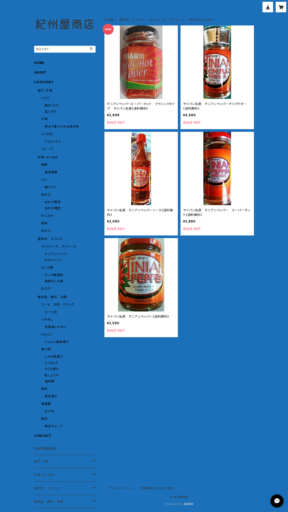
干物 (44, 119)
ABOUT (40, 72)
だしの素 (47, 267)
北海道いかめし (56, 327)
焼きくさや (52, 105)
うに (44, 179)
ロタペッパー (54, 260)
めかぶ (46, 230)
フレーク (47, 149)
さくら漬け (52, 369)
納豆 (44, 418)
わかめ (49, 411)
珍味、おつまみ (48, 157)
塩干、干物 (45, 90)
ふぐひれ (47, 134)
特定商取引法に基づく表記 (157, 488)
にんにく (47, 334)
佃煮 (44, 164)
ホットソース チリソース (166, 20)
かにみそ (47, 215)
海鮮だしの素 (54, 281)
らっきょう (51, 363)
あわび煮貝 (53, 202)
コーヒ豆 (51, 312)
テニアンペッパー (56, 254)
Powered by (179, 504)
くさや (45, 98)
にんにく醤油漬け (57, 342)
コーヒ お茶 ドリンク (57, 304)
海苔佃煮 (51, 172)
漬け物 (46, 349)
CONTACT (42, 436)
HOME (109, 20)
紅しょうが (52, 375)
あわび (46, 194)
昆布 (44, 389)
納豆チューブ (54, 426)
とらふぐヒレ (53, 141)
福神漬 (49, 381)
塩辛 (44, 223)
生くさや (50, 111)
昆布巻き (51, 396)
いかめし (47, 319)
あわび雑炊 (53, 208)
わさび (45, 288)
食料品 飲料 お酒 (52, 297)
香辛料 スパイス (131, 20)
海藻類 (46, 403)
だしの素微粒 (54, 275)
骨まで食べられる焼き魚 (62, 126)
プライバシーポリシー (121, 488)
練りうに (51, 187)
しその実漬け (54, 356)
